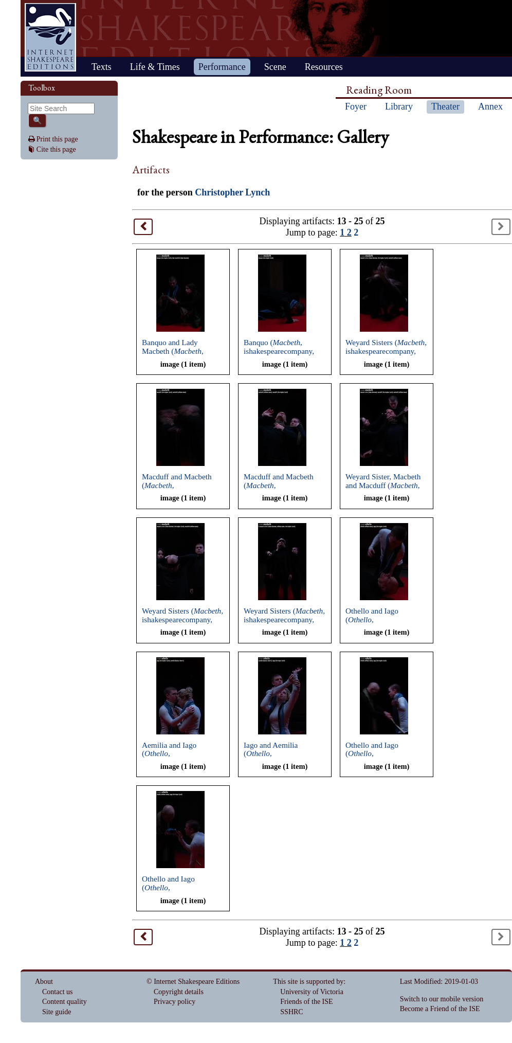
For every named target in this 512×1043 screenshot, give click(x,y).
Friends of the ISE (306, 1001)
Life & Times (155, 67)
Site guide (56, 1012)
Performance (222, 67)
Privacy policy (174, 1001)
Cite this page (56, 149)
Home (50, 37)
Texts (102, 67)
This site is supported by (308, 981)
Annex (490, 106)
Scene (275, 67)
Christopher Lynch (232, 192)
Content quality (64, 1001)
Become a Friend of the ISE (440, 1009)
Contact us (57, 992)
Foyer (356, 106)
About (44, 981)
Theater (445, 106)
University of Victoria (311, 992)
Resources (324, 67)
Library (399, 106)
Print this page (57, 139)
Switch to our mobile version (442, 999)
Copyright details (179, 992)
